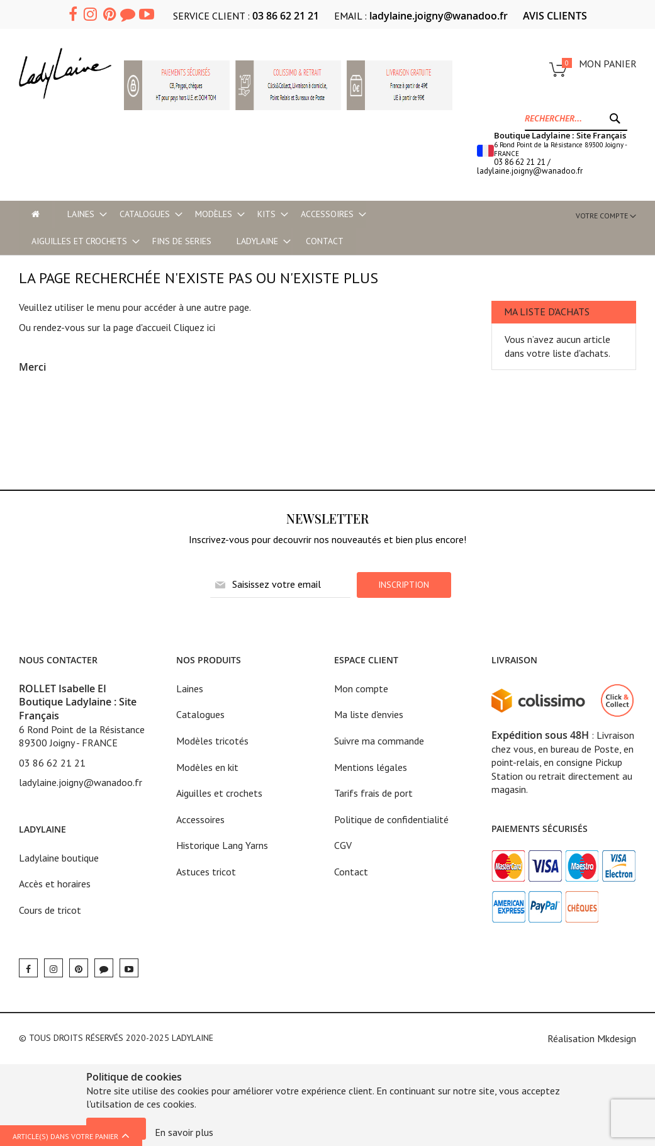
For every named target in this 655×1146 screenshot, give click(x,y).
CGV (343, 845)
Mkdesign (616, 1038)
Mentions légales (370, 767)
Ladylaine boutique (59, 857)
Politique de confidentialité (391, 819)
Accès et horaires (55, 883)
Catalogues (200, 714)
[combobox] (576, 118)
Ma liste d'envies (368, 714)
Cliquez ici (194, 327)
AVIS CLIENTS (555, 16)
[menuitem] (81, 214)
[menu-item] (35, 214)
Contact (351, 871)
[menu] (196, 228)
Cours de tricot (50, 910)
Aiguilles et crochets (219, 793)
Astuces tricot (206, 871)
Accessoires (200, 819)
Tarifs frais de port (373, 793)
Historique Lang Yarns (222, 845)
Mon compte (361, 688)
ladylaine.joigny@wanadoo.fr (438, 16)
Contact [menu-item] (325, 241)
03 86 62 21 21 (285, 16)
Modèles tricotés (212, 740)
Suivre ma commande (379, 740)
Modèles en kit (207, 767)
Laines (189, 688)
